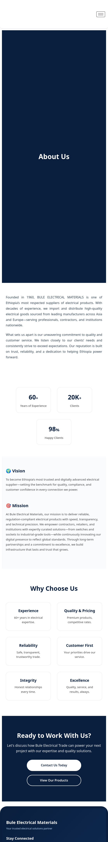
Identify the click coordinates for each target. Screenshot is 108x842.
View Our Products (54, 780)
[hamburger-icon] (100, 14)
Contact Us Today (54, 765)
